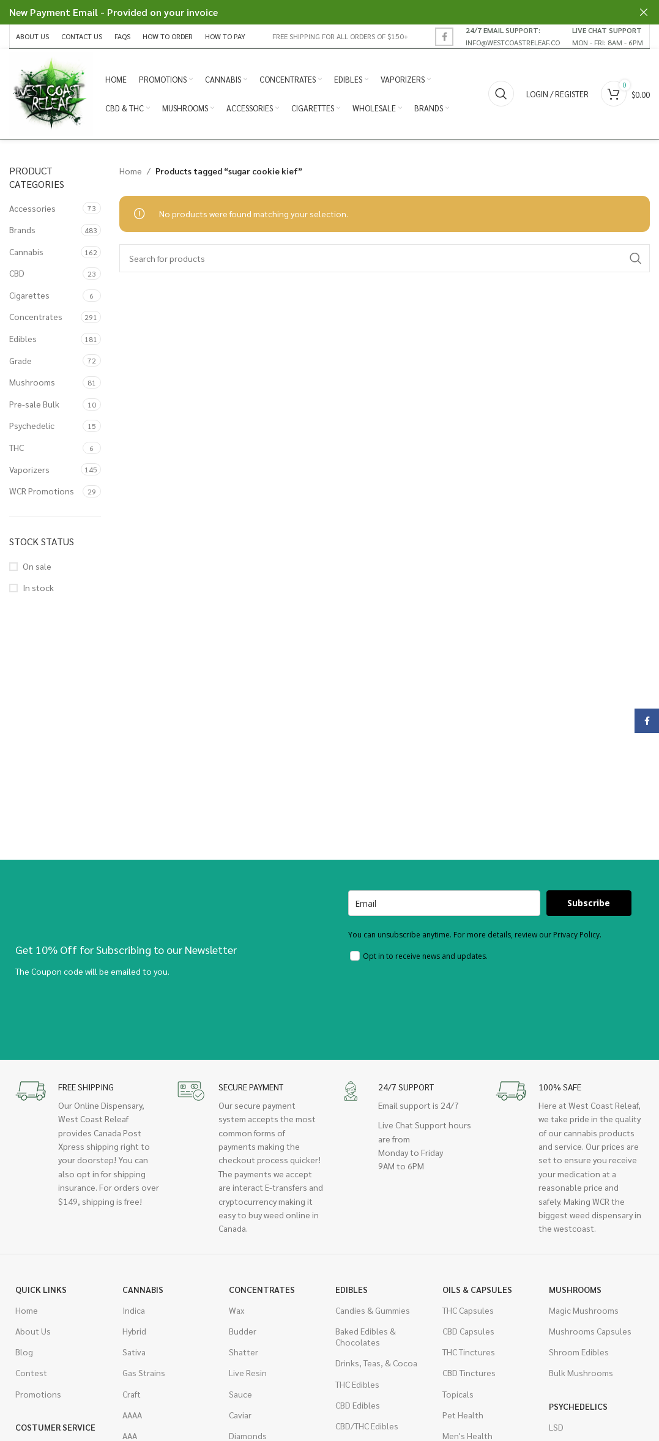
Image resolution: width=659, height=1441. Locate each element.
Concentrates (35, 318)
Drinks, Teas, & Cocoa (376, 1365)
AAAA (132, 1416)
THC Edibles (357, 1385)
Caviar (240, 1416)
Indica (133, 1311)
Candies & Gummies (372, 1311)
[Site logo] (52, 93)
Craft (131, 1395)
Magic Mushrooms (584, 1311)
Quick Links (41, 1291)
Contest (31, 1374)
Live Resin (248, 1374)
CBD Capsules (468, 1332)
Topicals (458, 1395)
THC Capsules (468, 1311)
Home (130, 172)
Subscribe (588, 905)
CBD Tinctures (469, 1374)
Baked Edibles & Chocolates (365, 1338)
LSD (556, 1428)
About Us (33, 1332)
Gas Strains (143, 1374)
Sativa (134, 1354)
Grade (20, 362)
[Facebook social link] (444, 37)
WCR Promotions (41, 493)
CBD (16, 275)
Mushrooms (32, 384)
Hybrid (134, 1332)
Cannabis (26, 253)
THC (16, 449)
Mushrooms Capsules (590, 1332)
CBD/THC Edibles (366, 1427)
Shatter (243, 1354)
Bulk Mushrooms (581, 1374)
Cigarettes (29, 296)
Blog (24, 1354)
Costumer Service (55, 1428)
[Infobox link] (513, 36)
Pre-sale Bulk (34, 405)
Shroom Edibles (579, 1354)
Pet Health (462, 1416)
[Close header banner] (643, 12)
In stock (38, 589)
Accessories (32, 209)
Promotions (38, 1395)
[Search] (501, 95)
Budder (242, 1332)
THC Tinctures (468, 1354)
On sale (37, 567)
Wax (236, 1311)
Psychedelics (578, 1407)
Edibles (23, 340)
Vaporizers (29, 471)
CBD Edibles (357, 1406)
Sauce (240, 1395)
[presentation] (441, 1004)
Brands (22, 231)
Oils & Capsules (477, 1291)
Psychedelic (31, 427)
